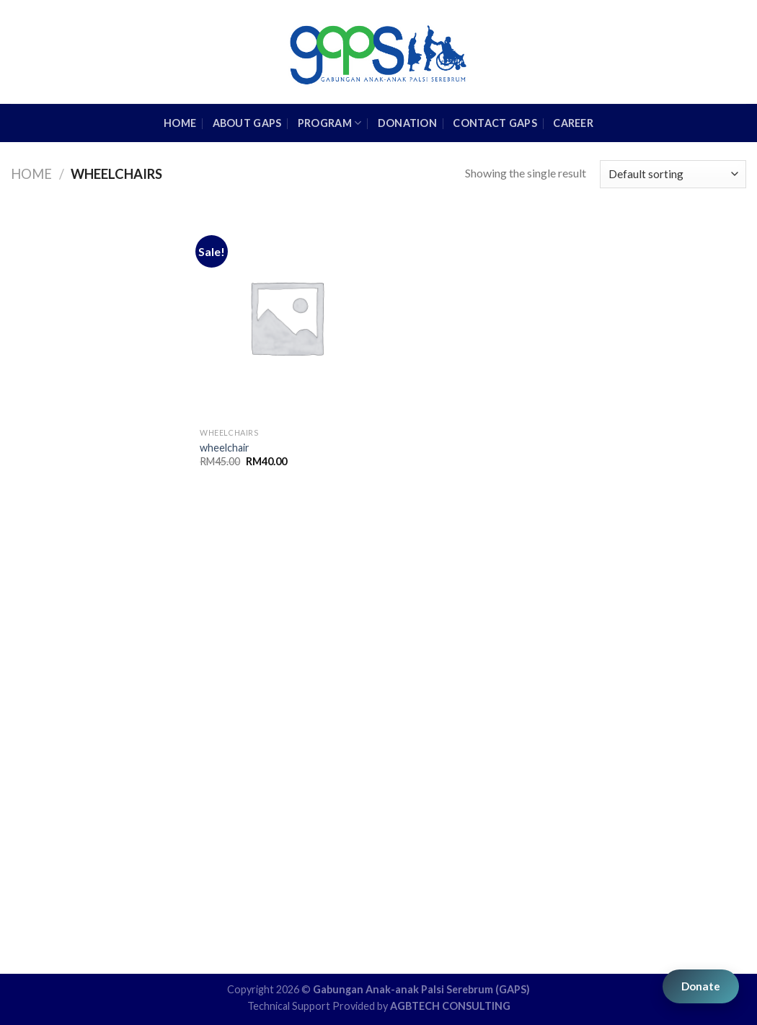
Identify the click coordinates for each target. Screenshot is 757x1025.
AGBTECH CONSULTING (450, 1006)
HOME (180, 123)
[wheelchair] (286, 317)
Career (573, 123)
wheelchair (224, 447)
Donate (700, 986)
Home (31, 174)
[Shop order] (673, 174)
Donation (407, 123)
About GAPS (247, 123)
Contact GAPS (494, 123)
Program (330, 123)
